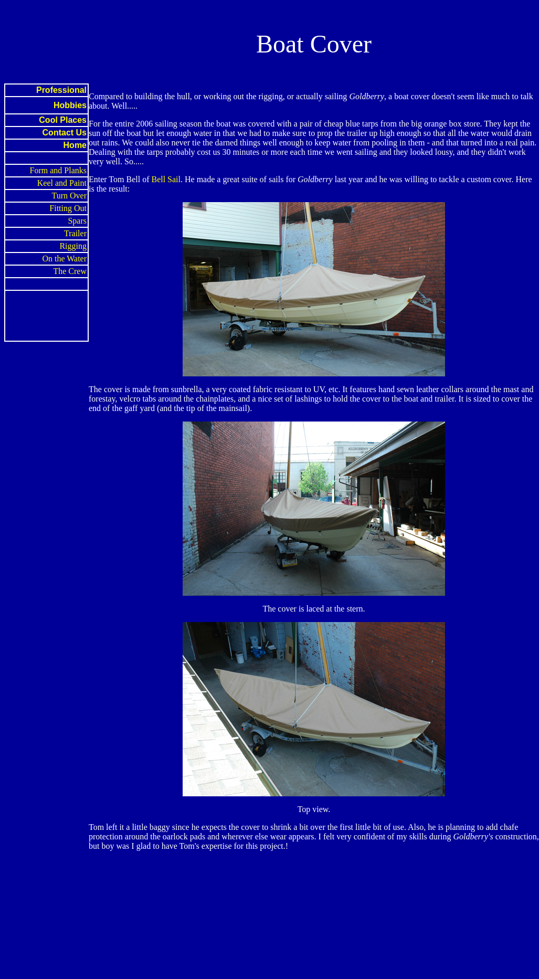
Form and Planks (58, 170)
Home (75, 145)
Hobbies (70, 105)
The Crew (70, 271)
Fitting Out (68, 208)
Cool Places (63, 119)
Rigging (73, 245)
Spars (77, 220)
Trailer (75, 233)
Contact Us (65, 132)
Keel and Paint (62, 182)
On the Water (64, 258)
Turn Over (69, 195)
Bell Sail (166, 179)
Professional (61, 90)
